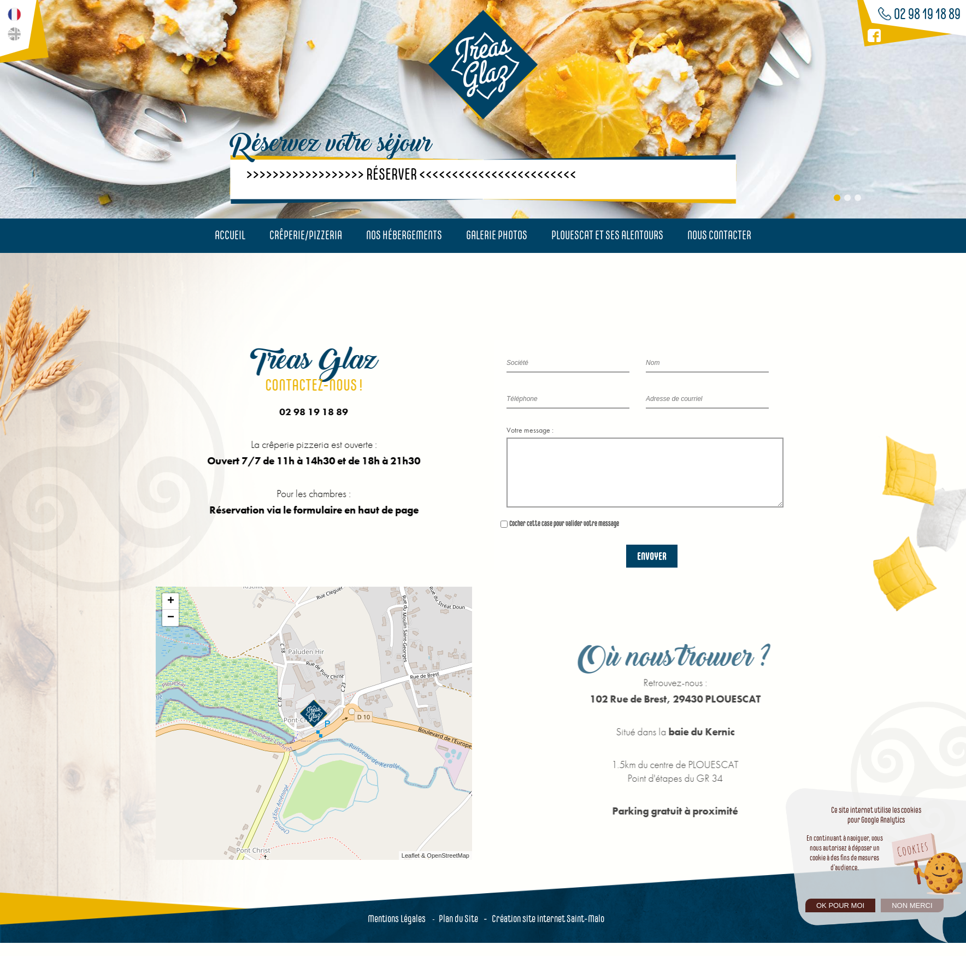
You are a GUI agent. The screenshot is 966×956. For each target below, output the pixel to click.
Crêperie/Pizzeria (305, 234)
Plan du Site (458, 931)
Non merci (912, 905)
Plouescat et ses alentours (607, 234)
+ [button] (170, 614)
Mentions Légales (397, 931)
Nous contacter (719, 234)
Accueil (230, 234)
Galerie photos (496, 234)
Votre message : (529, 430)
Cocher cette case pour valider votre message (564, 536)
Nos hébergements (404, 234)
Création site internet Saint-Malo (548, 931)
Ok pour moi (840, 905)
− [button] (170, 631)
